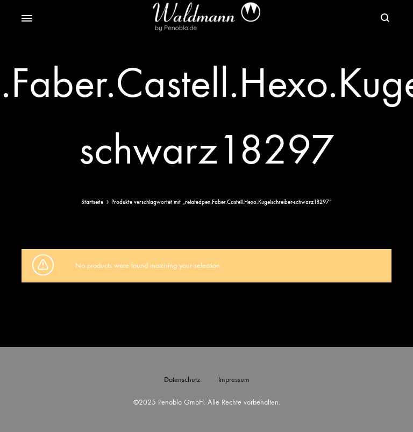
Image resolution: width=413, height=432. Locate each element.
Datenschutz (182, 379)
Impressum (234, 379)
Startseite (92, 202)
